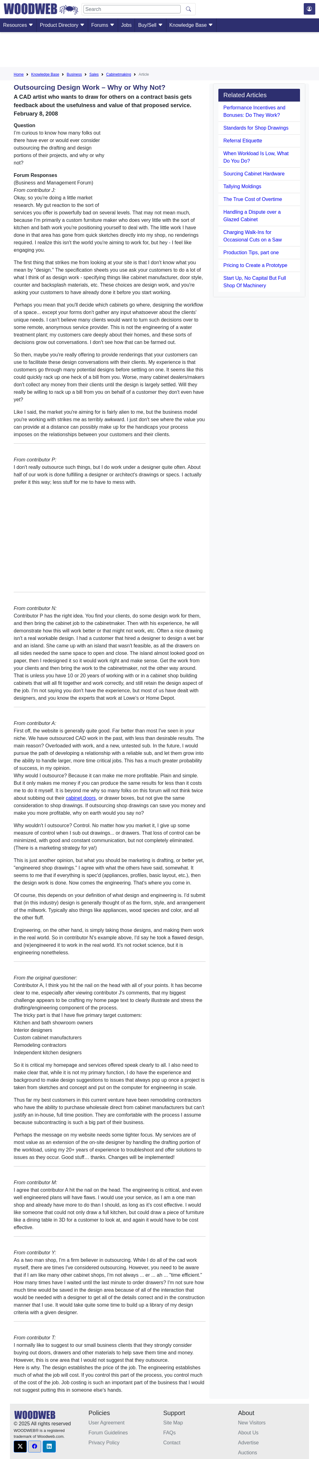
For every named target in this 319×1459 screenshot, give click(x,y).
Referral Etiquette (242, 140)
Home (19, 74)
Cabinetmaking (118, 74)
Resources (18, 25)
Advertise (248, 1442)
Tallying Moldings (242, 186)
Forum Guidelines (108, 1432)
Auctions (247, 1452)
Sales (94, 74)
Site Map (173, 1422)
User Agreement (106, 1422)
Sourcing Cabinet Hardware (254, 173)
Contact (171, 1442)
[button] (20, 1446)
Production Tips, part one (251, 252)
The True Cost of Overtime (252, 199)
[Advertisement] (159, 51)
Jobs (126, 25)
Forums (103, 25)
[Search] (132, 9)
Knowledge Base (191, 25)
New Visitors (252, 1422)
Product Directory (62, 25)
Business (74, 74)
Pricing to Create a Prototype (255, 265)
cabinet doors (81, 798)
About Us (248, 1432)
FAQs (169, 1432)
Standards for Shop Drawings (255, 128)
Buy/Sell (150, 25)
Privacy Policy (104, 1442)
